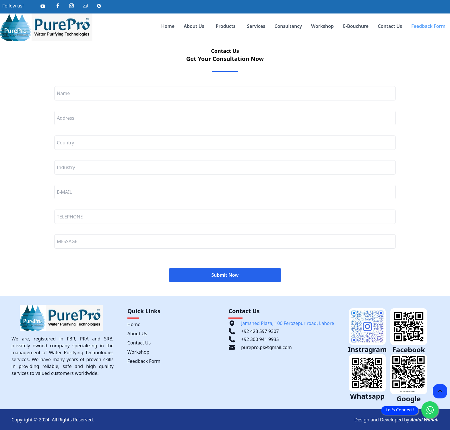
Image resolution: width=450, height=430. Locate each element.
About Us (194, 26)
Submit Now (224, 275)
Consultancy (288, 26)
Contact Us (390, 26)
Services (256, 26)
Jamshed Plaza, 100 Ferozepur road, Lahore (287, 323)
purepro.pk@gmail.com (266, 347)
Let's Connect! (400, 409)
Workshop (322, 26)
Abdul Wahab (424, 420)
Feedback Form (428, 26)
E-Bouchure (355, 26)
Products (226, 26)
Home (167, 26)
